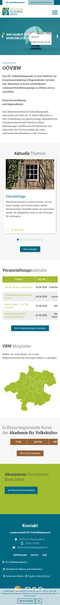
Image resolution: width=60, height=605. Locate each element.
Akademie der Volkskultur (41, 2)
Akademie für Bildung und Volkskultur (23, 569)
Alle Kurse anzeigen (30, 453)
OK (39, 601)
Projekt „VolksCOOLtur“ (39, 576)
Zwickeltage (15, 196)
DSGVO (34, 555)
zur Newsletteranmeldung (21, 490)
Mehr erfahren (26, 601)
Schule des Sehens (14, 576)
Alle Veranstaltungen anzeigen (30, 328)
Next (57, 36)
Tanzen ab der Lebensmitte (19, 287)
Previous (2, 36)
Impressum (20, 555)
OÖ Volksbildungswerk (15, 2)
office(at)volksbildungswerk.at (30, 547)
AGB (44, 555)
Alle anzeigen (30, 249)
